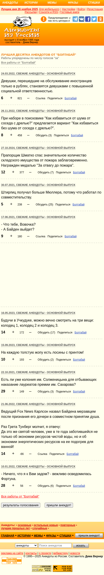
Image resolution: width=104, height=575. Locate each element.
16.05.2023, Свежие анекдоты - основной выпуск (38, 313)
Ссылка (40, 98)
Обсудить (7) (46, 172)
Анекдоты (10, 2)
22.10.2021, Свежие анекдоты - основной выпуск (38, 372)
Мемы (52, 2)
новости (75, 553)
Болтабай (71, 98)
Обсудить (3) (44, 135)
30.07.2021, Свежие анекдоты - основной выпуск (38, 185)
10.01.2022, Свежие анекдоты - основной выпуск (38, 466)
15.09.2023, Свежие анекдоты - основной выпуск (38, 345)
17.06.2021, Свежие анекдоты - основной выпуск (38, 217)
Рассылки (31, 12)
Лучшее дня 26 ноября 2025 (19, 9)
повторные (67, 525)
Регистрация (95, 9)
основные (24, 525)
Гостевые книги (69, 12)
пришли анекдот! (89, 535)
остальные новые (46, 525)
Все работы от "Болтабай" (18, 62)
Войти (81, 9)
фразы (51, 535)
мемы (38, 535)
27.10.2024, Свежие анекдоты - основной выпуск (38, 148)
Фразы (73, 2)
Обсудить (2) (46, 359)
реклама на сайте (12, 553)
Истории (31, 2)
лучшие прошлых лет (15, 528)
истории (24, 535)
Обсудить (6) (46, 485)
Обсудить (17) (46, 332)
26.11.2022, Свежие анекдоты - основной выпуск (38, 110)
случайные (39, 528)
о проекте (45, 553)
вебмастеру (60, 553)
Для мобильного (49, 9)
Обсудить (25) (44, 204)
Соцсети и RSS (48, 12)
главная (7, 535)
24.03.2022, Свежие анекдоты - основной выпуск (38, 73)
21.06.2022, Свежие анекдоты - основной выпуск (38, 404)
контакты (31, 553)
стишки (65, 535)
